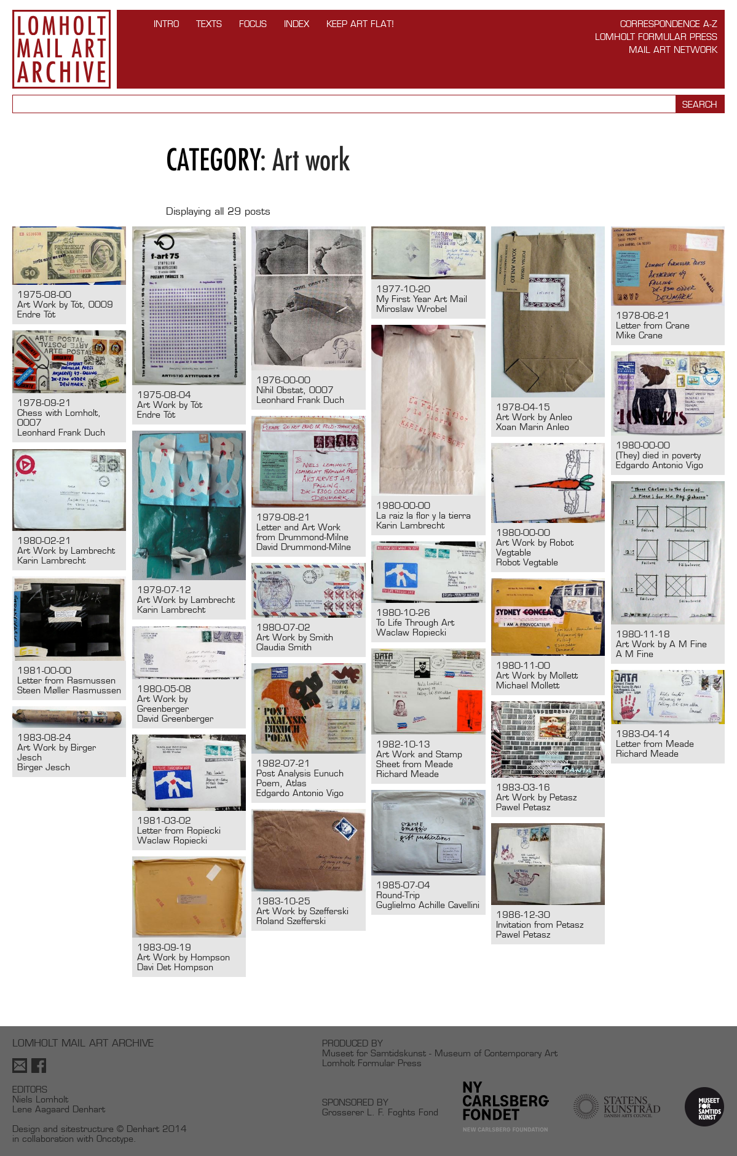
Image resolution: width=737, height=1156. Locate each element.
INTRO (166, 23)
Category (213, 159)
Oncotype (115, 1138)
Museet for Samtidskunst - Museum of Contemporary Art (440, 1053)
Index (296, 23)
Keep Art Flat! (360, 23)
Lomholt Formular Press (656, 36)
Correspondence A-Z (668, 23)
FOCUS (253, 23)
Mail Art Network (673, 49)
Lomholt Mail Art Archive (61, 49)
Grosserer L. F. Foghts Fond (380, 1112)
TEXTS (209, 23)
